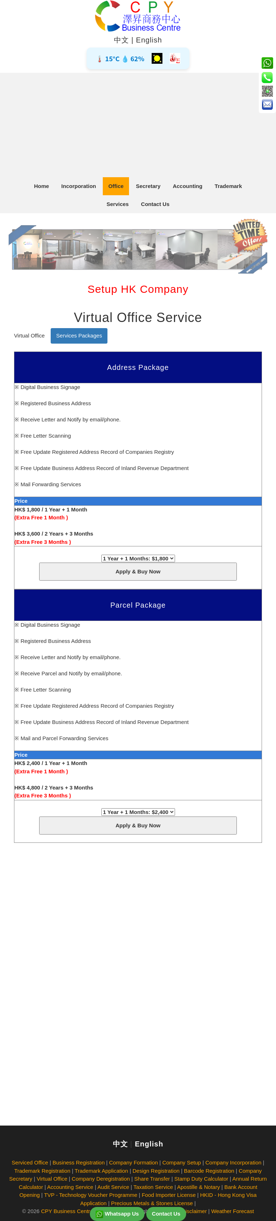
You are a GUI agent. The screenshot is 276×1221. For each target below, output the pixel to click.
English (149, 40)
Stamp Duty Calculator (201, 1179)
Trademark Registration (42, 1171)
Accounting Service (70, 1187)
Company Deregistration (101, 1179)
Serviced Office (30, 1162)
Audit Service (113, 1187)
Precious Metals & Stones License (152, 1203)
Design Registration (156, 1171)
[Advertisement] (138, 123)
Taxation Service (153, 1187)
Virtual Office (29, 335)
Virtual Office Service (138, 317)
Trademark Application (101, 1171)
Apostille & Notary (198, 1187)
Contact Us (155, 204)
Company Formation (133, 1162)
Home (41, 186)
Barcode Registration (209, 1171)
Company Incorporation (233, 1162)
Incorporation (78, 186)
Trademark (228, 186)
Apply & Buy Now (137, 571)
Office (116, 186)
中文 (121, 40)
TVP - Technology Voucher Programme (91, 1195)
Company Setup (181, 1162)
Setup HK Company (137, 289)
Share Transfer (152, 1179)
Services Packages (79, 335)
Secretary (148, 186)
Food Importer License (169, 1195)
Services (117, 204)
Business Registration (78, 1162)
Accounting (188, 186)
